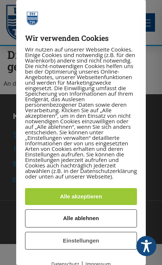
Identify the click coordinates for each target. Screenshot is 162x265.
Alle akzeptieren (81, 196)
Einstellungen (81, 240)
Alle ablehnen (81, 218)
